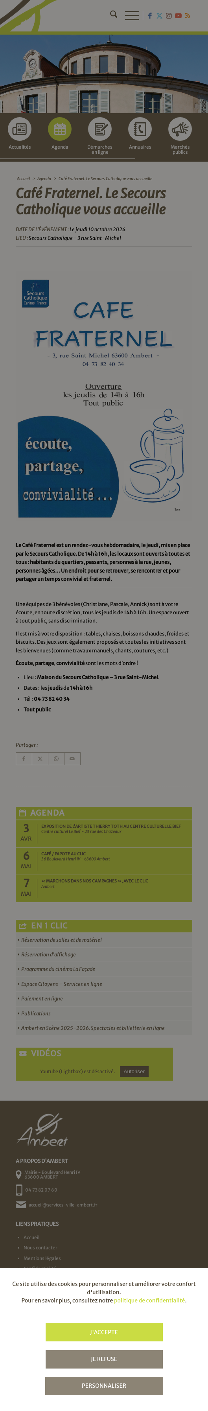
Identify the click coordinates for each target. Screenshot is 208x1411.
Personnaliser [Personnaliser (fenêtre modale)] (104, 1385)
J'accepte (104, 1332)
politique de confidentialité (149, 1300)
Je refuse (104, 1359)
